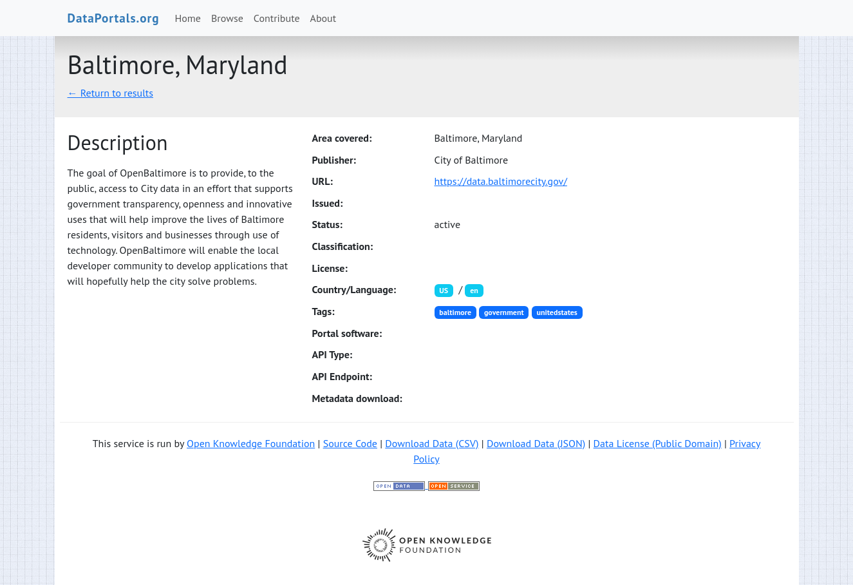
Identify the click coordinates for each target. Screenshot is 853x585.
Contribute (277, 18)
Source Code (350, 443)
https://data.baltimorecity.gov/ (501, 181)
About (323, 18)
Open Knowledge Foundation (251, 443)
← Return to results (111, 92)
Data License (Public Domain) (658, 443)
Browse (227, 18)
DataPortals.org (114, 18)
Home (188, 18)
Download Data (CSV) (431, 443)
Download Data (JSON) (536, 443)
